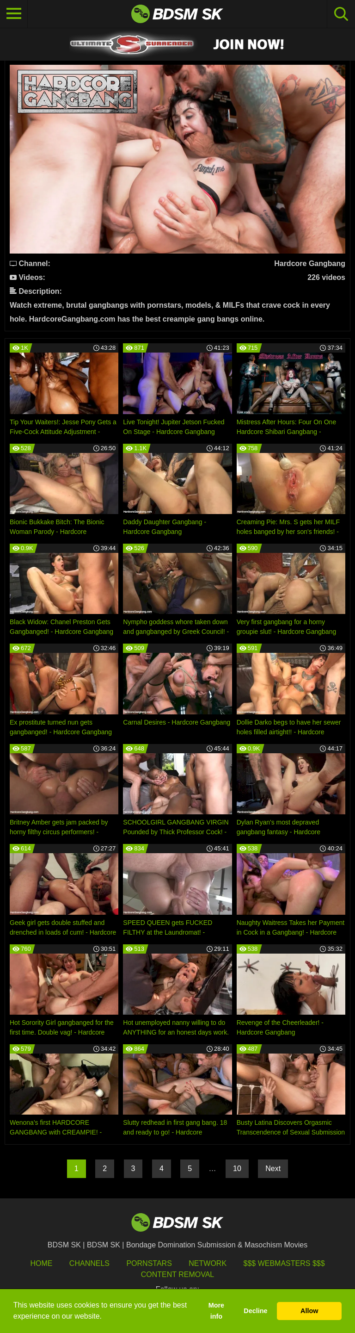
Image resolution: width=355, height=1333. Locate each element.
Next (273, 1168)
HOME (41, 1263)
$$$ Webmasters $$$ (284, 1263)
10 (237, 1168)
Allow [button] (309, 1310)
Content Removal (177, 1274)
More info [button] (216, 1311)
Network (207, 1263)
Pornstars (148, 1263)
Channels (89, 1263)
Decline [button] (255, 1310)
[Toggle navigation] (14, 14)
